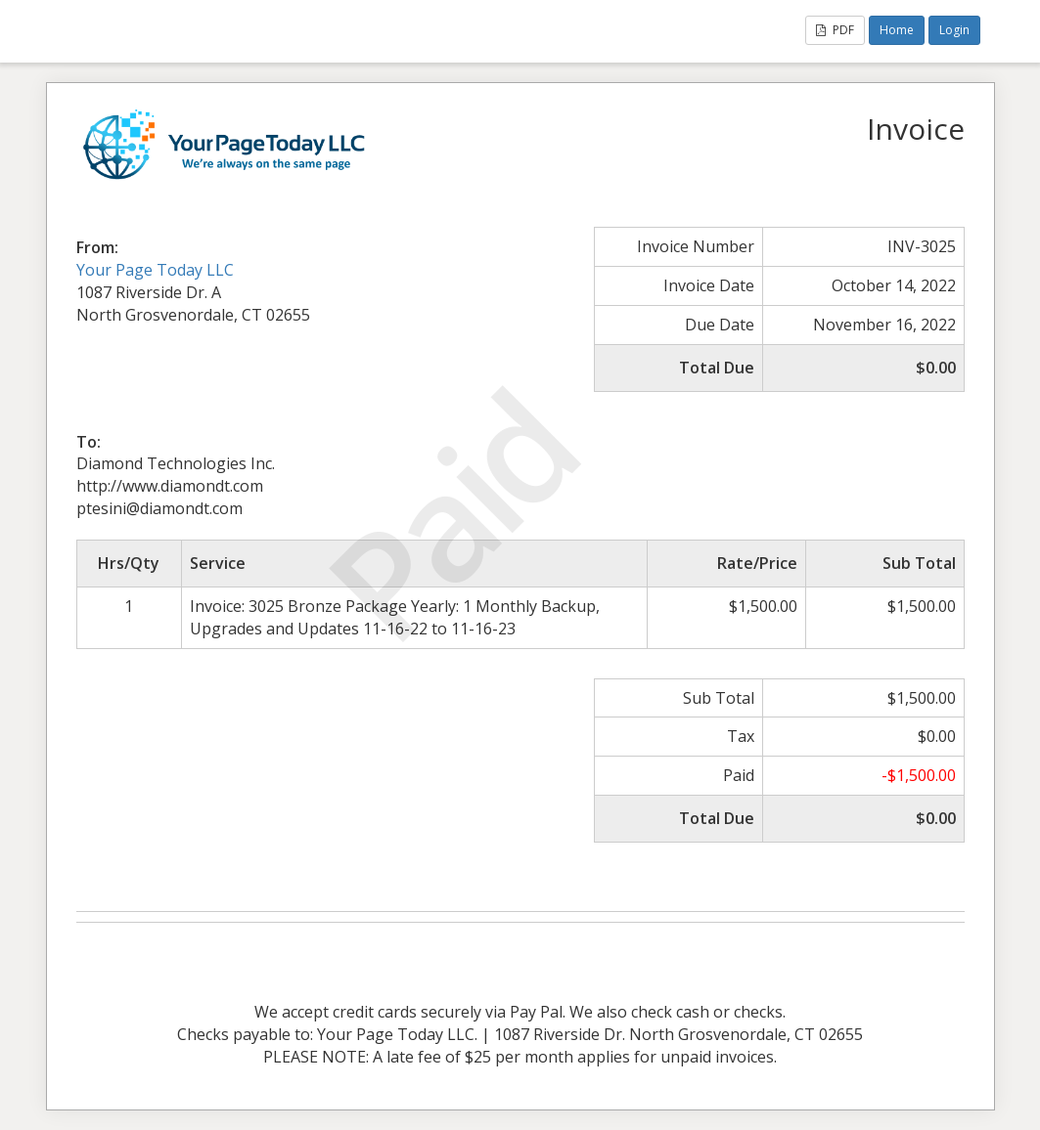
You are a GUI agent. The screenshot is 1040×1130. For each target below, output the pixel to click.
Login (954, 30)
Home (897, 30)
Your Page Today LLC (155, 270)
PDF (835, 30)
